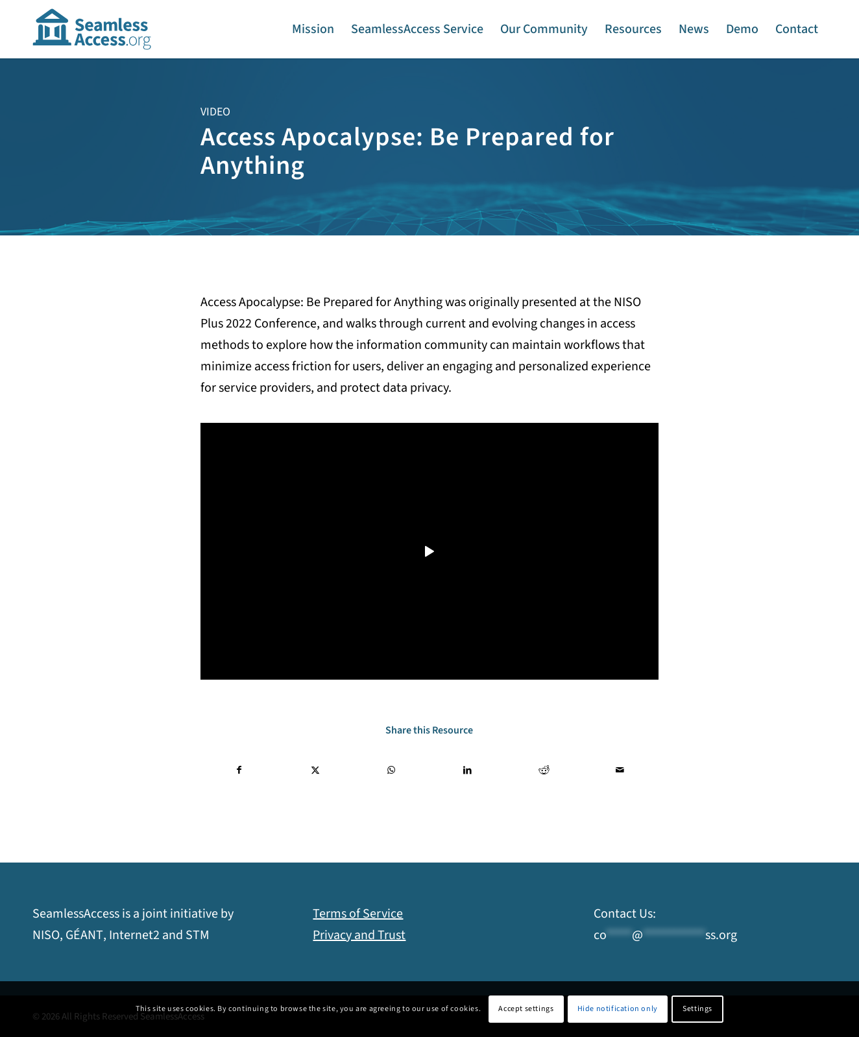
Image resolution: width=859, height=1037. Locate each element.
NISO (46, 935)
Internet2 (134, 935)
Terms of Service (358, 914)
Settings (697, 1008)
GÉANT (84, 935)
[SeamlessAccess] (92, 29)
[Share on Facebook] (238, 770)
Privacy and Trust (359, 935)
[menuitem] (313, 29)
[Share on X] (315, 770)
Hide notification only (617, 1008)
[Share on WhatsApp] (391, 770)
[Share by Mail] (620, 770)
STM (198, 935)
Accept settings (525, 1008)
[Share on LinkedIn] (468, 770)
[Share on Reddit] (543, 770)
